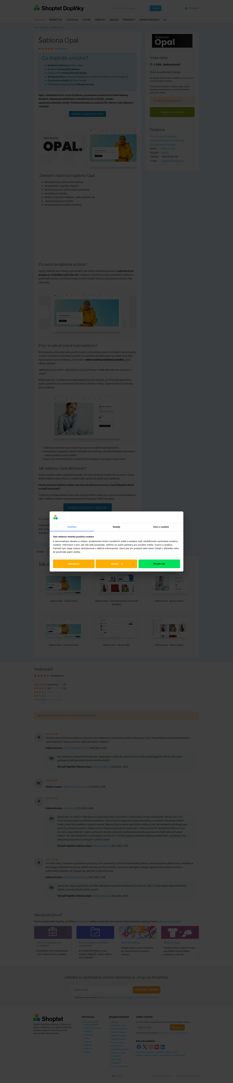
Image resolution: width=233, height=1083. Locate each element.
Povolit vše (159, 563)
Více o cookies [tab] (161, 527)
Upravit (116, 563)
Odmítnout (73, 563)
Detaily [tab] (116, 527)
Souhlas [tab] (71, 527)
